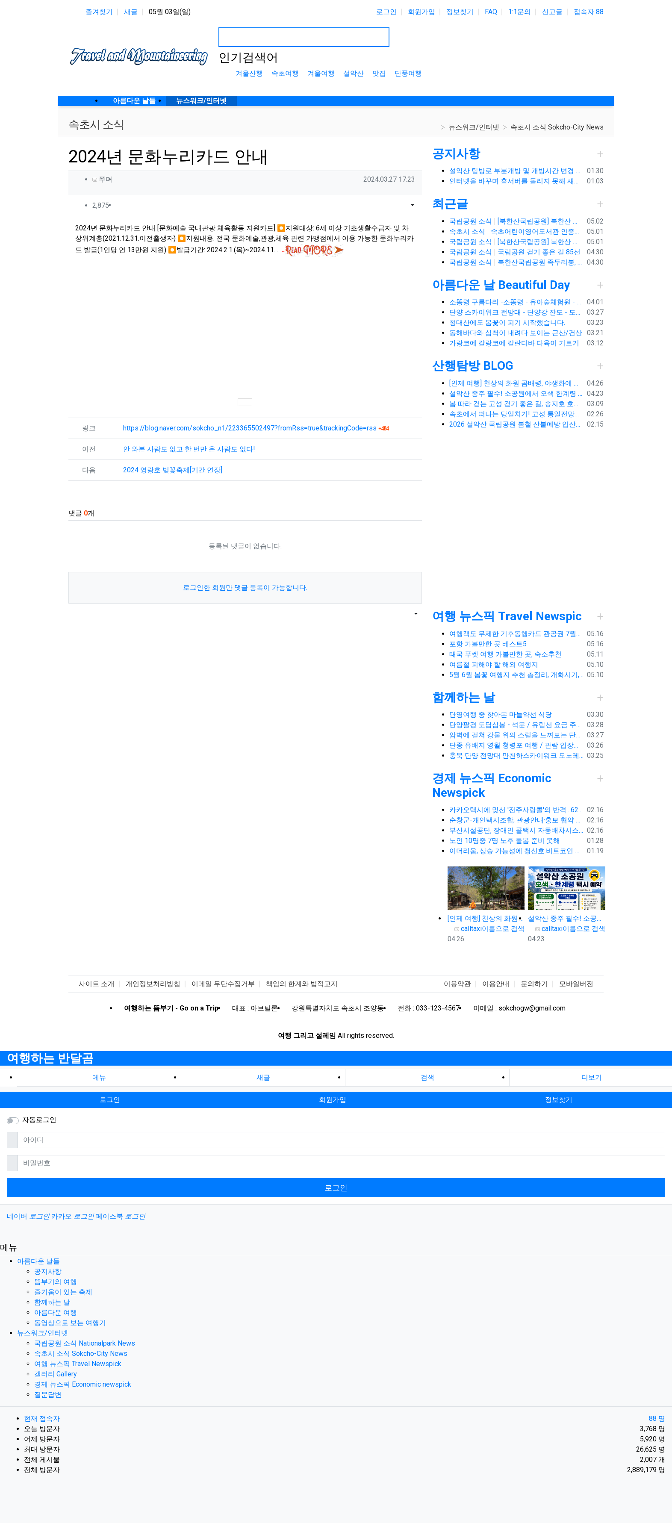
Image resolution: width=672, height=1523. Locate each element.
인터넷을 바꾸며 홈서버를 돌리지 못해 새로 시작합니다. (516, 181)
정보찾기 (460, 12)
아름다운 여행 (55, 1312)
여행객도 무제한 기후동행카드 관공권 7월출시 (516, 634)
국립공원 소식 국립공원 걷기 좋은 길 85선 (515, 252)
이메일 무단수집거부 (223, 984)
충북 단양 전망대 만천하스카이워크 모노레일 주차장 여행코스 (516, 755)
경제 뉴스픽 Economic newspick (82, 1384)
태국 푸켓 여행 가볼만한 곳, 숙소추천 (505, 654)
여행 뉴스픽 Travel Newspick (77, 1364)
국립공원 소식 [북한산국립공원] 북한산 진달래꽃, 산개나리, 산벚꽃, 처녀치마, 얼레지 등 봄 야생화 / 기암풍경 (516, 242)
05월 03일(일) (170, 12)
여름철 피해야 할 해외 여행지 (493, 664)
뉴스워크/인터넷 (473, 127)
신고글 (552, 12)
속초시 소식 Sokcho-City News (557, 127)
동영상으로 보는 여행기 (70, 1323)
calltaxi (471, 929)
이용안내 (496, 984)
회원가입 (421, 12)
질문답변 (48, 1394)
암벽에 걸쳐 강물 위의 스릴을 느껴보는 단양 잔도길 (516, 735)
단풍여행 (408, 73)
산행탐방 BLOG (472, 366)
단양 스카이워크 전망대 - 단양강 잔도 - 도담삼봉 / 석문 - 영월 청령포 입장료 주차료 (516, 312)
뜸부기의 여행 (55, 1282)
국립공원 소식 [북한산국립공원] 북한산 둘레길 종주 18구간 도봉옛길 (516, 221)
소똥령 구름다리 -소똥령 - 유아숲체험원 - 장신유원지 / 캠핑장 (516, 302)
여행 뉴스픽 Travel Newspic (507, 616)
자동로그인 (39, 1120)
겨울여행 (321, 73)
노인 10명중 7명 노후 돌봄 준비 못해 (504, 841)
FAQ (491, 12)
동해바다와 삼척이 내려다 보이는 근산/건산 (515, 333)
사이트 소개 (97, 984)
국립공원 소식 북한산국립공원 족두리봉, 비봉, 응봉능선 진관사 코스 (516, 262)
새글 (131, 12)
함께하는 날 (463, 697)
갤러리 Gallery (55, 1374)
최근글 (450, 204)
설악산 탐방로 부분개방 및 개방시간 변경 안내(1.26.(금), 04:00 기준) (516, 171)
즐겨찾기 (99, 12)
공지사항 (456, 154)
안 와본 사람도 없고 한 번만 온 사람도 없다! (189, 449)
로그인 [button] (110, 1100)
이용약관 (457, 984)
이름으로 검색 (503, 929)
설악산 (353, 73)
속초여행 (285, 73)
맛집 (379, 73)
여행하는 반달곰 (50, 1058)
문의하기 (534, 984)
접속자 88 (589, 12)
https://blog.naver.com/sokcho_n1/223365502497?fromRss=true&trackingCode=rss (256, 428)
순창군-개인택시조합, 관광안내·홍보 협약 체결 (516, 820)
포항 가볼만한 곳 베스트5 (488, 644)
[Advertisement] (245, 327)
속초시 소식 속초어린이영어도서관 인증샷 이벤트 (516, 231)
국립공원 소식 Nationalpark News (84, 1343)
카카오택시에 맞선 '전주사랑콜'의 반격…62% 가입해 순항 (516, 810)
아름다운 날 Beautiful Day (501, 285)
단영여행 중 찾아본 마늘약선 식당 (500, 714)
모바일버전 (576, 984)
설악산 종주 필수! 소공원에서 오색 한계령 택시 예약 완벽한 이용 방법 (516, 393)
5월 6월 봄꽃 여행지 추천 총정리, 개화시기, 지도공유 (516, 675)
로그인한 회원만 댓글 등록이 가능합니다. (245, 587)
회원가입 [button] (332, 1100)
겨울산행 (249, 73)
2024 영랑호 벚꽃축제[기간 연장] (172, 470)
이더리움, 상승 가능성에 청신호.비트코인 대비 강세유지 (516, 851)
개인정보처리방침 (153, 984)
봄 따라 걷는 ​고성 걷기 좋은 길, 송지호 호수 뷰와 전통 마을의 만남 (516, 404)
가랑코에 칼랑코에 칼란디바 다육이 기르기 (514, 343)
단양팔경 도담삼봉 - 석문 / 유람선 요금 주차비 (516, 725)
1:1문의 (519, 12)
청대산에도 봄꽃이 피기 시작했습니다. (507, 322)
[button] (401, 205)
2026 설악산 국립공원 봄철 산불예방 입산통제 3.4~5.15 (516, 424)
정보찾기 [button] (558, 1100)
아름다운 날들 (38, 1261)
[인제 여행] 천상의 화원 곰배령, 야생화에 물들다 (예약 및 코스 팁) (516, 383)
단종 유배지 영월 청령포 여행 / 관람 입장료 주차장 (516, 745)
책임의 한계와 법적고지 (302, 984)
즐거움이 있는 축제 (63, 1292)
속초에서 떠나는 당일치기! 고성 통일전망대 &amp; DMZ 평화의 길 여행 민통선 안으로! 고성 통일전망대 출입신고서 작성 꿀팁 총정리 (516, 414)
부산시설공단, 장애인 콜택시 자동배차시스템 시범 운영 (516, 830)
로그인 (386, 12)
